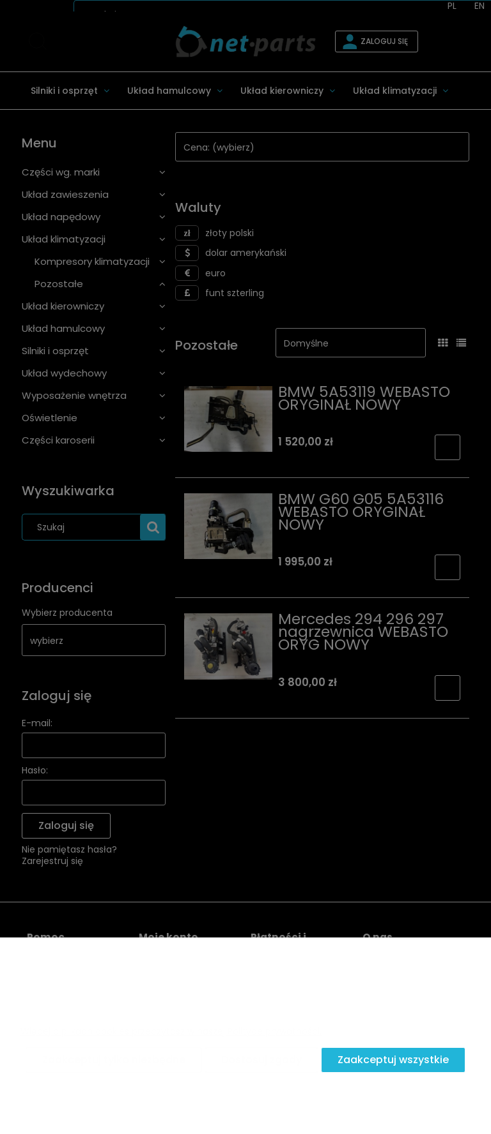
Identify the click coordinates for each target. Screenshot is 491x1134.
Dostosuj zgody (261, 1059)
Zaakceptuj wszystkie (393, 1059)
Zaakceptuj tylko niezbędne (113, 1059)
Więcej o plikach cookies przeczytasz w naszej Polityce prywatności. (171, 1031)
